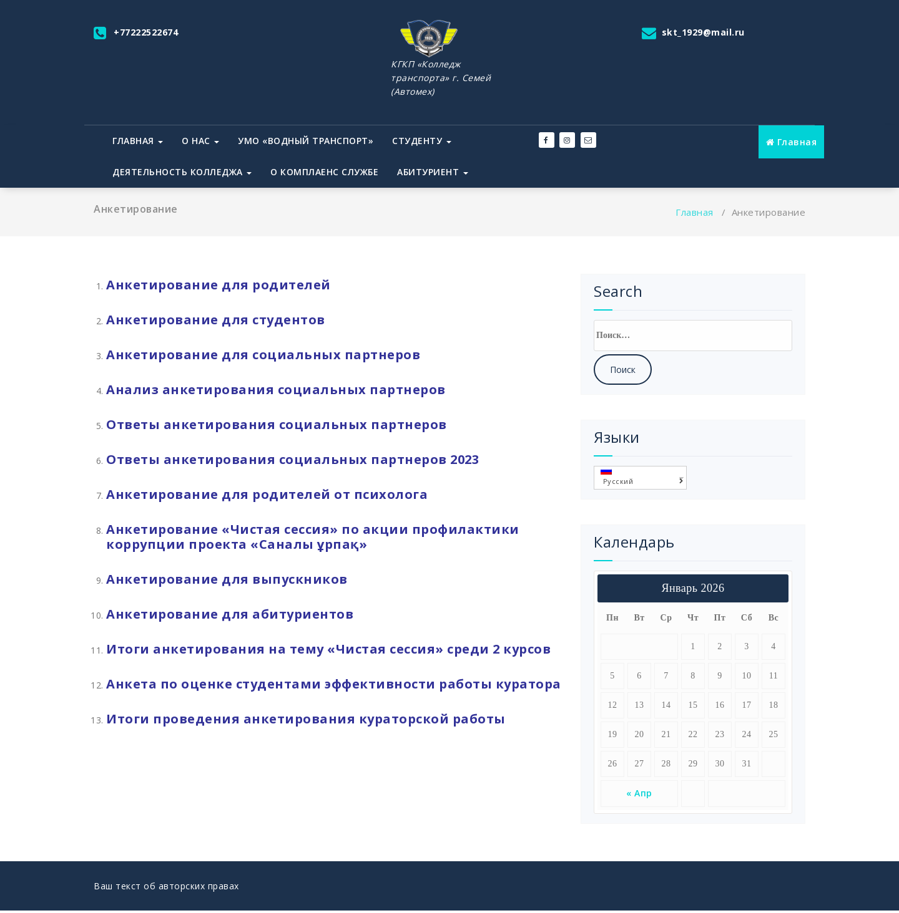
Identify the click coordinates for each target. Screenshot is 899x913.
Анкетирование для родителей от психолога (267, 494)
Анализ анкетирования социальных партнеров (276, 389)
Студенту (421, 141)
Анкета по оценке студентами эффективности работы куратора (333, 683)
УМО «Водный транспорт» (305, 141)
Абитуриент (432, 172)
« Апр (639, 793)
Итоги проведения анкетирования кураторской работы (306, 718)
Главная (137, 141)
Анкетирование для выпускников (227, 579)
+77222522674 (146, 32)
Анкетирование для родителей (218, 284)
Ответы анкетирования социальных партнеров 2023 (292, 459)
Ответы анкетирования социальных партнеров (276, 424)
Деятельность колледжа (182, 172)
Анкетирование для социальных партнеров (265, 354)
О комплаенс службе (324, 172)
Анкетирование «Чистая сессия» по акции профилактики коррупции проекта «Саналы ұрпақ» (312, 537)
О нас (200, 141)
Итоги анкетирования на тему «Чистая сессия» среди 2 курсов (328, 648)
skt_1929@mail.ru (703, 32)
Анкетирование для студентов (215, 319)
